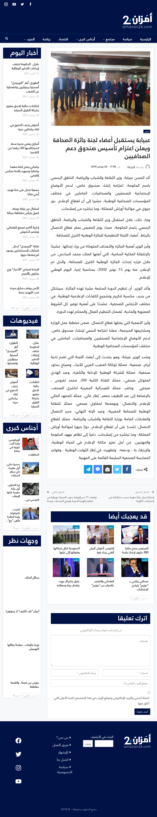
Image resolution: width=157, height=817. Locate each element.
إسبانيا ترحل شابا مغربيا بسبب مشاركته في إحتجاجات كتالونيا (131, 498)
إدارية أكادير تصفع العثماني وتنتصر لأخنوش (23, 229)
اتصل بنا (62, 759)
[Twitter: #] (18, 754)
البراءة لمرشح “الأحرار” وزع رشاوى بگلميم (23, 271)
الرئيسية (145, 39)
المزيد (31, 39)
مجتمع (110, 39)
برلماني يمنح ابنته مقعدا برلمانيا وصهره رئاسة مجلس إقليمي (22, 171)
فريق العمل (60, 744)
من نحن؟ (62, 737)
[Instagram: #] (18, 768)
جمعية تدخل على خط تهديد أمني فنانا (23, 192)
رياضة (46, 39)
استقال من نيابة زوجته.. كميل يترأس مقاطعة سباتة (23, 210)
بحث (88, 743)
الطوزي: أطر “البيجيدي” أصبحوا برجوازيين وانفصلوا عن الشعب (23, 87)
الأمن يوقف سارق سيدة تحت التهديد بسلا (24, 290)
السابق (145, 598)
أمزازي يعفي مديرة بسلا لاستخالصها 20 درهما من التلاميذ (23, 148)
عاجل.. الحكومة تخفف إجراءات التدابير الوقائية (25, 66)
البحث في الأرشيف (101, 736)
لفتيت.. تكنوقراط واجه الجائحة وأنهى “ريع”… (12, 515)
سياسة (127, 39)
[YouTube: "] (18, 781)
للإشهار (63, 752)
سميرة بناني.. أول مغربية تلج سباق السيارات (12, 469)
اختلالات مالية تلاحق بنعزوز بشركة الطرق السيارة (22, 108)
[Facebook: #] (18, 740)
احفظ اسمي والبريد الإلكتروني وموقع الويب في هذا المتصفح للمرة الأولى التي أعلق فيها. (101, 700)
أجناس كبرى (87, 39)
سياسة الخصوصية (64, 769)
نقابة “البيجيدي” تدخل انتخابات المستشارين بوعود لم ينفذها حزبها (22, 250)
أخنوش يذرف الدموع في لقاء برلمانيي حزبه (24, 127)
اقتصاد (63, 39)
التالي (135, 598)
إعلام (147, 131)
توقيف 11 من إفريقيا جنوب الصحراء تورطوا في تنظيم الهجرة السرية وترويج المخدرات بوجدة (72, 498)
